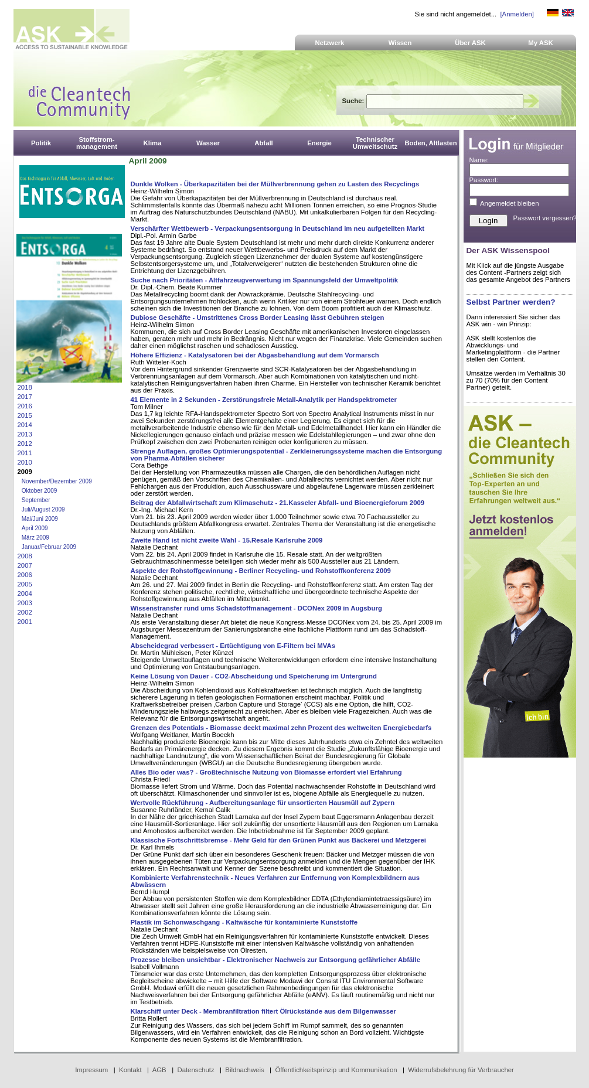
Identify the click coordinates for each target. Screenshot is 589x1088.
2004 (25, 593)
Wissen (400, 42)
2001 (25, 621)
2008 (25, 556)
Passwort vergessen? (545, 217)
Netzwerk (330, 42)
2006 (25, 574)
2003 (25, 602)
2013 (25, 434)
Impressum (91, 1069)
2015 (25, 415)
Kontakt (130, 1069)
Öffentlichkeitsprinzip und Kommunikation (336, 1069)
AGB (159, 1069)
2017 (25, 396)
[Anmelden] (516, 14)
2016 (25, 406)
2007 (25, 565)
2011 (25, 452)
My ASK (540, 42)
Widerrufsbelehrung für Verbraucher (461, 1069)
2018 (25, 387)
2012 (25, 443)
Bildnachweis (244, 1069)
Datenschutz (195, 1069)
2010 (25, 462)
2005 (25, 584)
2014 (25, 424)
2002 (25, 612)
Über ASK (470, 42)
